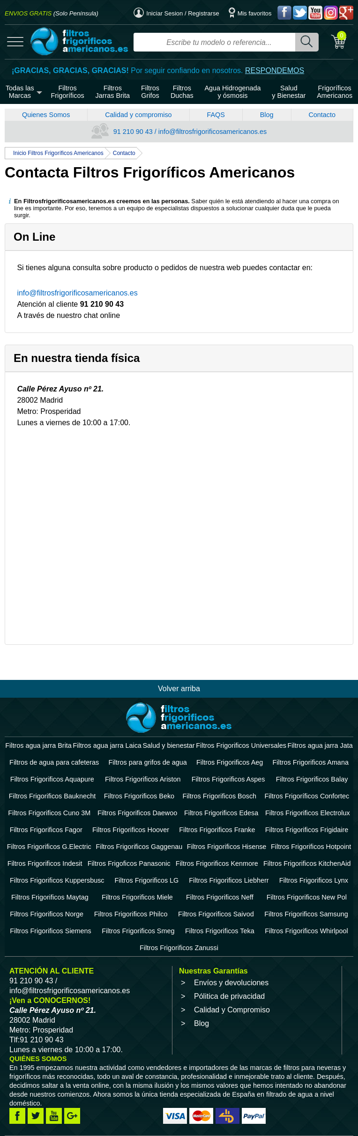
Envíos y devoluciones (231, 983)
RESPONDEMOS (274, 70)
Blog (267, 114)
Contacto (322, 114)
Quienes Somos (46, 114)
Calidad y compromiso (138, 114)
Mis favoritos (250, 13)
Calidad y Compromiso (232, 1010)
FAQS (215, 114)
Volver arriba (179, 689)
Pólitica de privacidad (229, 996)
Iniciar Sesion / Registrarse (176, 13)
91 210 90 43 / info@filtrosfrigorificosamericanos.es (179, 131)
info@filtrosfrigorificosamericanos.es (77, 293)
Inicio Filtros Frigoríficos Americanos (58, 153)
